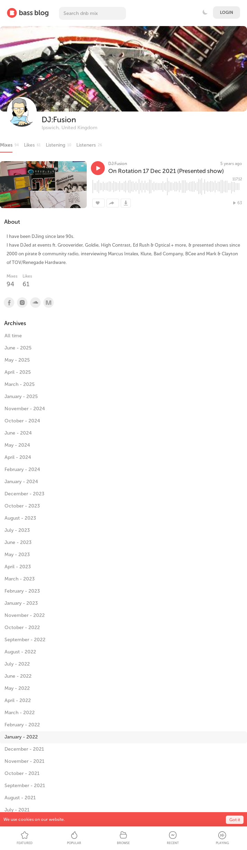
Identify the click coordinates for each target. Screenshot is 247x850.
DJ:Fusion (59, 119)
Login (226, 12)
